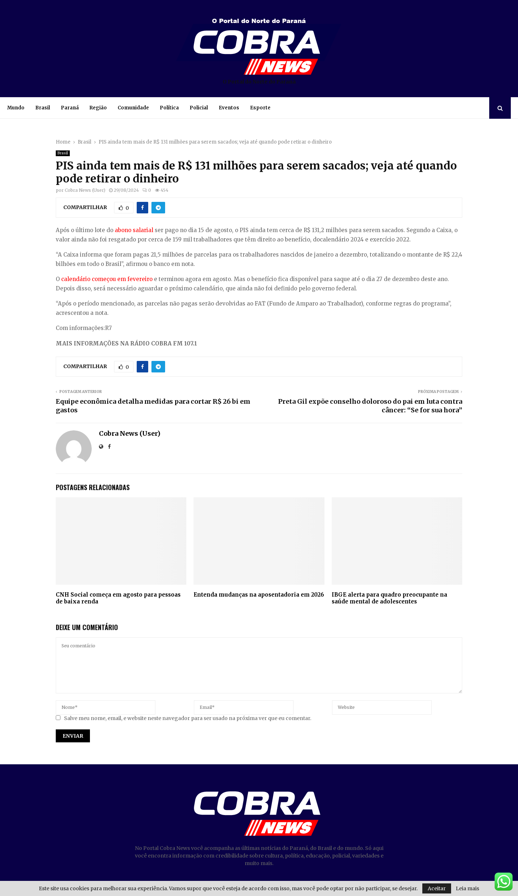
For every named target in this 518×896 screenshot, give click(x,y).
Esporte (260, 108)
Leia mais (467, 888)
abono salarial (134, 230)
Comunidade (133, 108)
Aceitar (437, 888)
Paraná (70, 108)
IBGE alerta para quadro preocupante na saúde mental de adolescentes (389, 598)
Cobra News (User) (85, 190)
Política (169, 108)
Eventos (229, 108)
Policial (199, 108)
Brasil (42, 108)
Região (98, 108)
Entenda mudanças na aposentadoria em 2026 (259, 594)
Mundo (15, 108)
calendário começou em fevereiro (107, 279)
